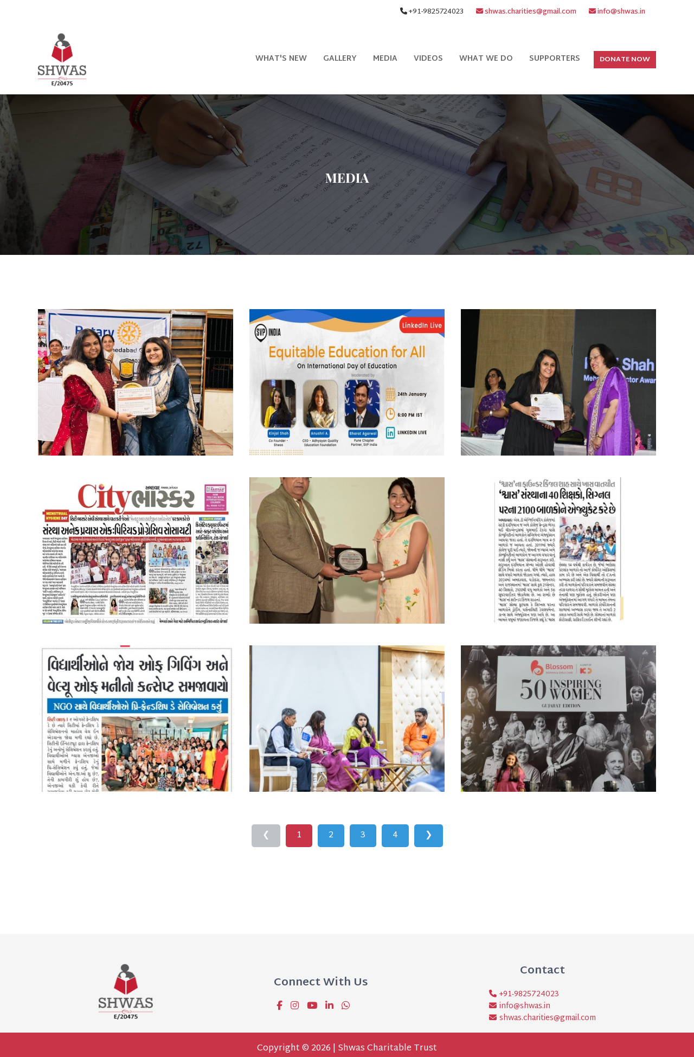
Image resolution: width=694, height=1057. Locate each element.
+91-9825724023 (528, 994)
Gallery (340, 59)
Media (385, 59)
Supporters (554, 59)
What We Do (486, 59)
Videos (428, 59)
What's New (281, 59)
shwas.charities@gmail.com (526, 11)
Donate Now (625, 59)
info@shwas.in (617, 11)
